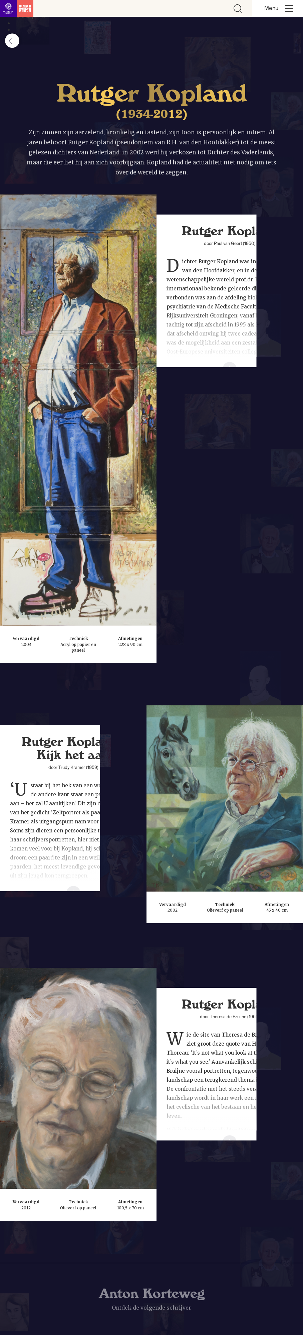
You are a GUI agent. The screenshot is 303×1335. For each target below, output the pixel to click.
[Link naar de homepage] (16, 8)
